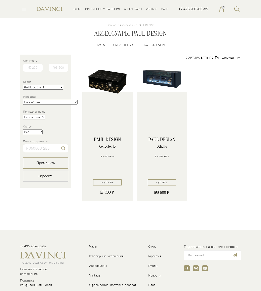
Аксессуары (127, 25)
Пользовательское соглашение (34, 271)
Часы (101, 45)
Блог (151, 285)
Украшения (124, 45)
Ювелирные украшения (106, 256)
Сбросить (45, 176)
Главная (111, 25)
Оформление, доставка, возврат (112, 285)
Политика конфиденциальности (36, 282)
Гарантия (154, 256)
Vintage (94, 275)
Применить (45, 163)
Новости (154, 275)
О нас (152, 246)
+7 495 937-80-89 (193, 9)
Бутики (153, 266)
